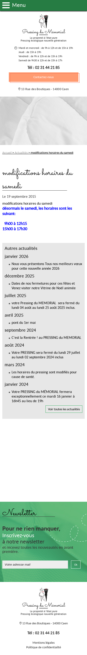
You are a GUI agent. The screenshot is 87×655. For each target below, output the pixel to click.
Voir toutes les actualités (64, 409)
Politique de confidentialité (43, 647)
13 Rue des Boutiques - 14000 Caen (44, 89)
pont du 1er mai (24, 322)
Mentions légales (43, 642)
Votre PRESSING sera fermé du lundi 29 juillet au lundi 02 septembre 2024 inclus (46, 354)
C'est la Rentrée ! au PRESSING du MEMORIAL (46, 337)
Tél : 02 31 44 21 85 (43, 67)
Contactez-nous (43, 77)
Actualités (21, 152)
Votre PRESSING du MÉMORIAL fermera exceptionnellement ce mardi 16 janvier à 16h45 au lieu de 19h (43, 396)
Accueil (7, 152)
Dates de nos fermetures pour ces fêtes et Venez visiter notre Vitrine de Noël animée (44, 285)
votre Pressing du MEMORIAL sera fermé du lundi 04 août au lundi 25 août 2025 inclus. (45, 305)
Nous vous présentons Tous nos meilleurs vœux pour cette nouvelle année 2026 (47, 266)
